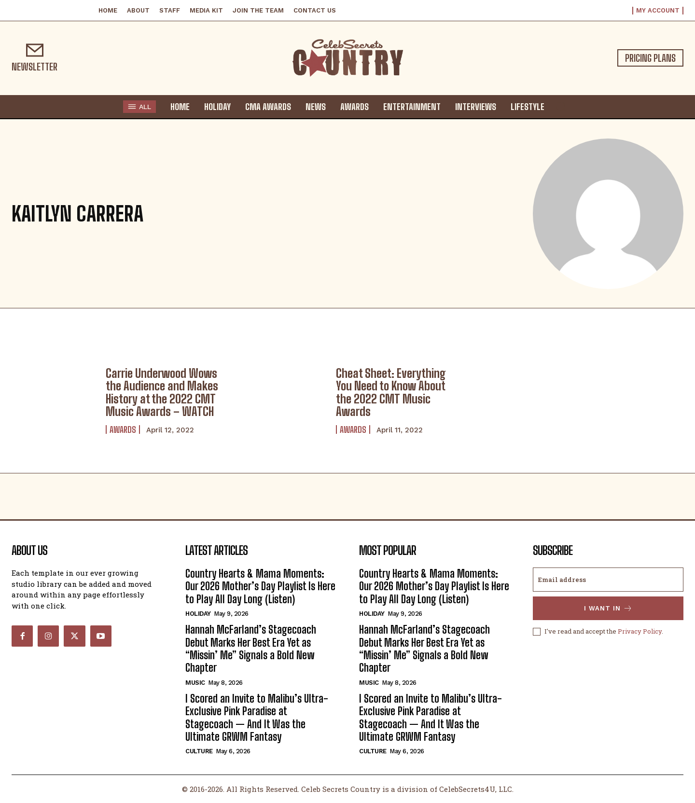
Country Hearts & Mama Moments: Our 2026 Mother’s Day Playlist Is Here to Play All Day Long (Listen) (260, 586)
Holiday (198, 613)
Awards (123, 429)
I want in (608, 608)
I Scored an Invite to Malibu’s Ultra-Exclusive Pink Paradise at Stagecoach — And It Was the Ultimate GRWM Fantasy (256, 717)
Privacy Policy (640, 631)
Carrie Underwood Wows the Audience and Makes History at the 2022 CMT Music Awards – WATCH (162, 392)
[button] (560, 106)
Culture (199, 751)
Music (195, 682)
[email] (608, 580)
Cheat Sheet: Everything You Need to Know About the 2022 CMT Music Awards (391, 392)
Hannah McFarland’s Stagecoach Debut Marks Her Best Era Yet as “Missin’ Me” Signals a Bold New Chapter (250, 648)
